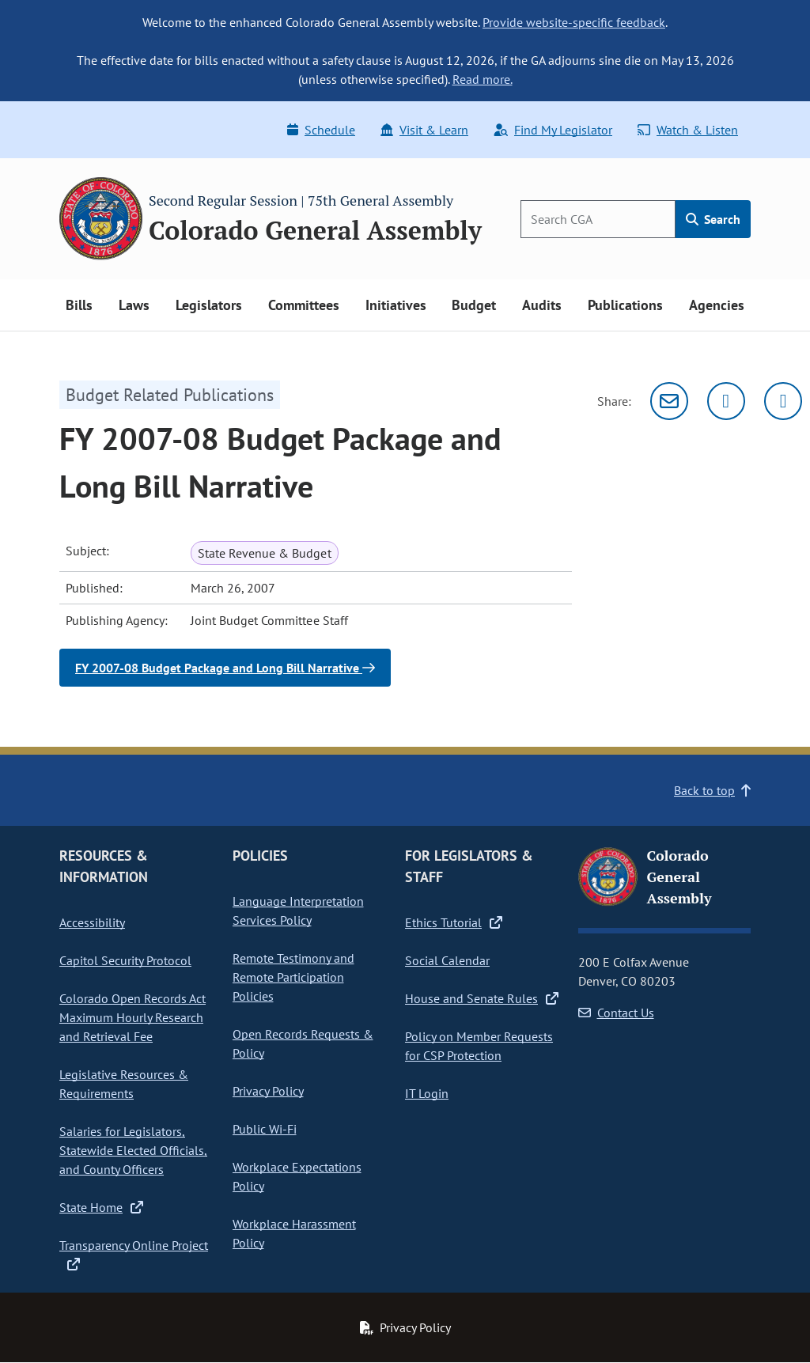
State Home (101, 1207)
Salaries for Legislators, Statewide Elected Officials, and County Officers (133, 1150)
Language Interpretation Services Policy (298, 910)
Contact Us (616, 1012)
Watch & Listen (688, 130)
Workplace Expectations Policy (297, 1176)
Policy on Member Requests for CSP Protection (479, 1045)
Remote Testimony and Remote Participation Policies (293, 977)
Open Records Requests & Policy (303, 1043)
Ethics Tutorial (453, 922)
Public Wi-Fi (265, 1129)
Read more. (482, 79)
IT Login (427, 1093)
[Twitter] (726, 401)
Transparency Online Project (133, 1254)
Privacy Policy (268, 1091)
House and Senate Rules (481, 998)
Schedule (321, 130)
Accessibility (92, 922)
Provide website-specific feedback (574, 22)
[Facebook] (783, 401)
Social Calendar (447, 960)
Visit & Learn (424, 130)
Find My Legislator (553, 130)
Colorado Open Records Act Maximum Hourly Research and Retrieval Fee (132, 1017)
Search (713, 219)
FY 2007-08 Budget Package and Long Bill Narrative (225, 668)
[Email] (669, 401)
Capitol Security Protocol (125, 960)
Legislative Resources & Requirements (123, 1083)
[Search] (598, 219)
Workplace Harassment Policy (294, 1233)
